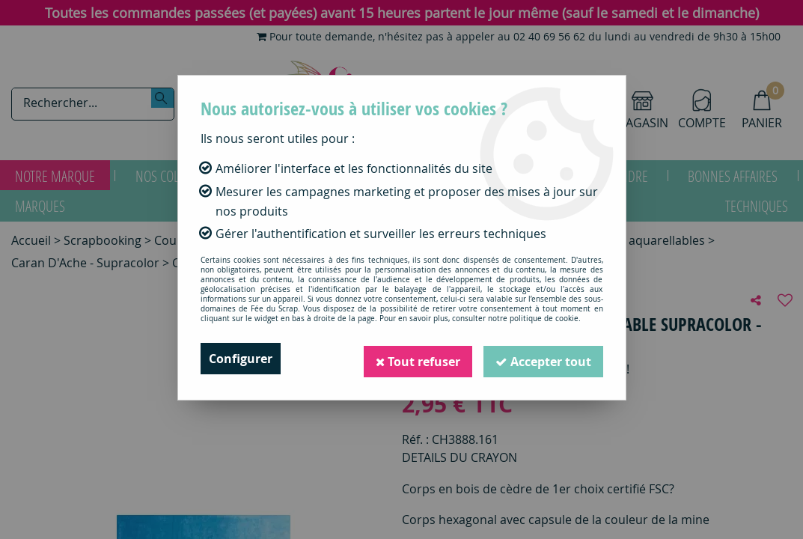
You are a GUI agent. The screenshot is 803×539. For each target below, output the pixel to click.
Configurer (240, 358)
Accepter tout (543, 358)
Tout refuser (417, 358)
